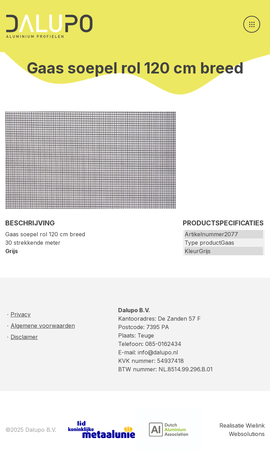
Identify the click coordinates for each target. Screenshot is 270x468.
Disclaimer (24, 336)
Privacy (21, 314)
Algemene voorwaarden (43, 325)
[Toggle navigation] (252, 24)
